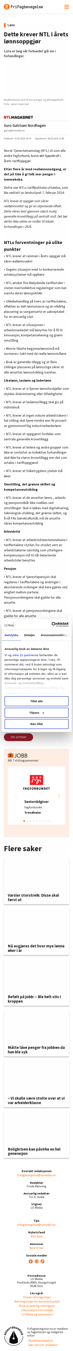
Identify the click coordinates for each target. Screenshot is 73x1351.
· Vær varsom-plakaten (42, 1345)
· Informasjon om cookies (36, 1310)
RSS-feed (36, 1236)
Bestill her (37, 1248)
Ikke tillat (36, 724)
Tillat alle (36, 701)
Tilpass (36, 712)
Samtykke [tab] (11, 635)
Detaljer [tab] (29, 635)
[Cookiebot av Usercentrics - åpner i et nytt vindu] (52, 624)
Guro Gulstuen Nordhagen (25, 125)
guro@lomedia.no (14, 131)
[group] (36, 795)
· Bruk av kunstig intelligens (36, 1306)
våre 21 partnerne (25, 655)
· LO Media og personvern (36, 1314)
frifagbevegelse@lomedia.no (36, 1175)
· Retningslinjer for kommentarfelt (36, 1301)
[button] (59, 795)
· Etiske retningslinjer (36, 1297)
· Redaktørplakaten (40, 1341)
